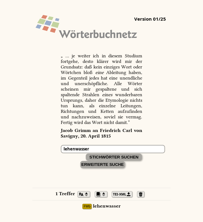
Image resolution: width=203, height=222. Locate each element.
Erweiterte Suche (102, 164)
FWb (87, 206)
